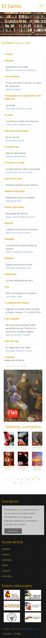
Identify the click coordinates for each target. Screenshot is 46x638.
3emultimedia (31, 629)
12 (15, 483)
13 (21, 483)
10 (33, 479)
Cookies (17, 633)
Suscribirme (13, 531)
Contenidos (7, 559)
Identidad (6, 548)
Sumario (5, 554)
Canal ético (7, 576)
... (11, 479)
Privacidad (6, 633)
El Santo (11, 6)
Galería (5, 565)
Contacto (6, 570)
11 (39, 479)
